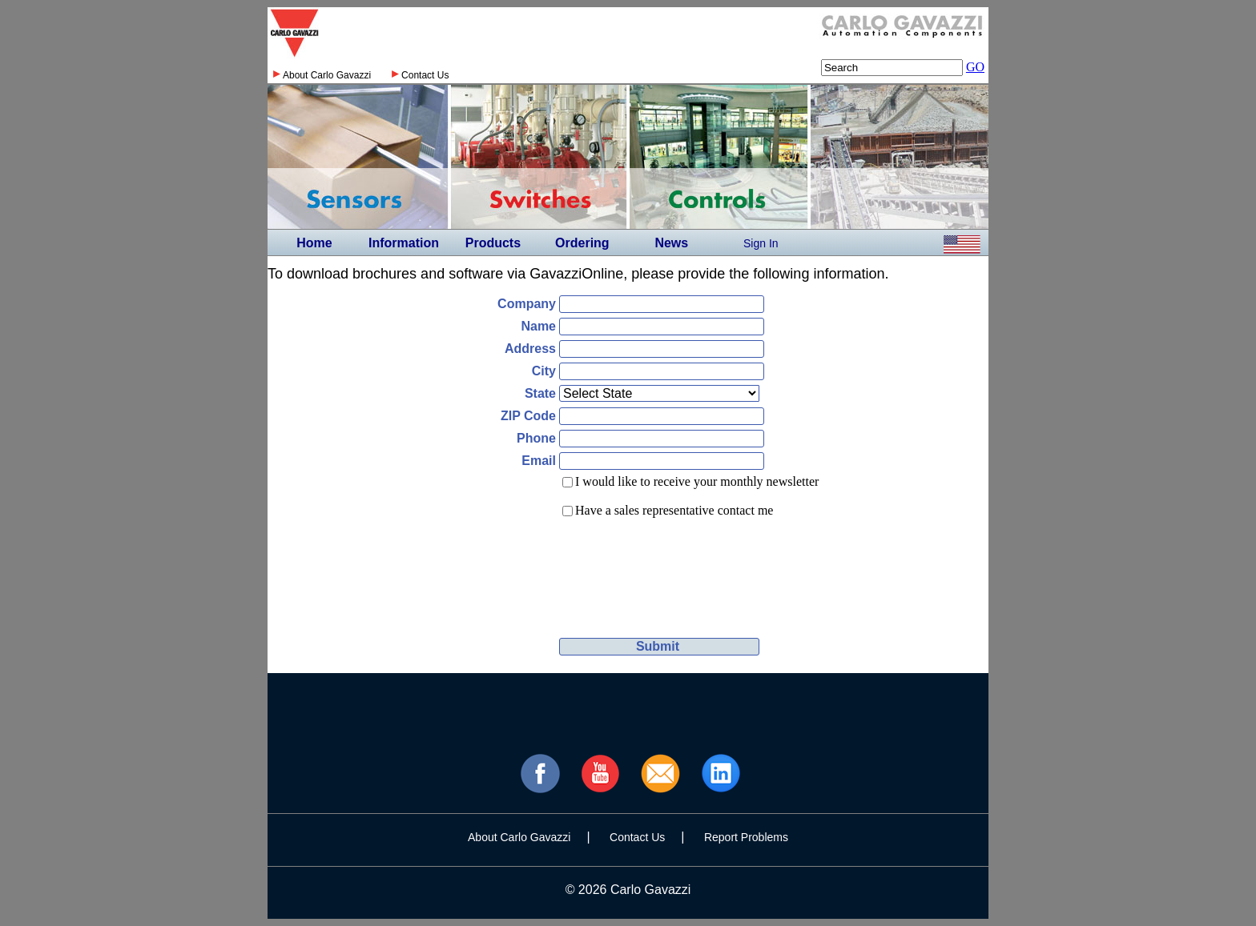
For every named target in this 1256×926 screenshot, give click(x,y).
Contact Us (425, 75)
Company (526, 304)
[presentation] (677, 563)
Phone (536, 438)
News (671, 243)
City (544, 371)
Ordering (582, 243)
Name (538, 326)
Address (530, 348)
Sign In (761, 243)
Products (493, 243)
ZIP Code (528, 416)
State (540, 393)
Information (403, 243)
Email (538, 460)
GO (975, 67)
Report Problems (746, 837)
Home (314, 243)
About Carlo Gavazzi (327, 75)
